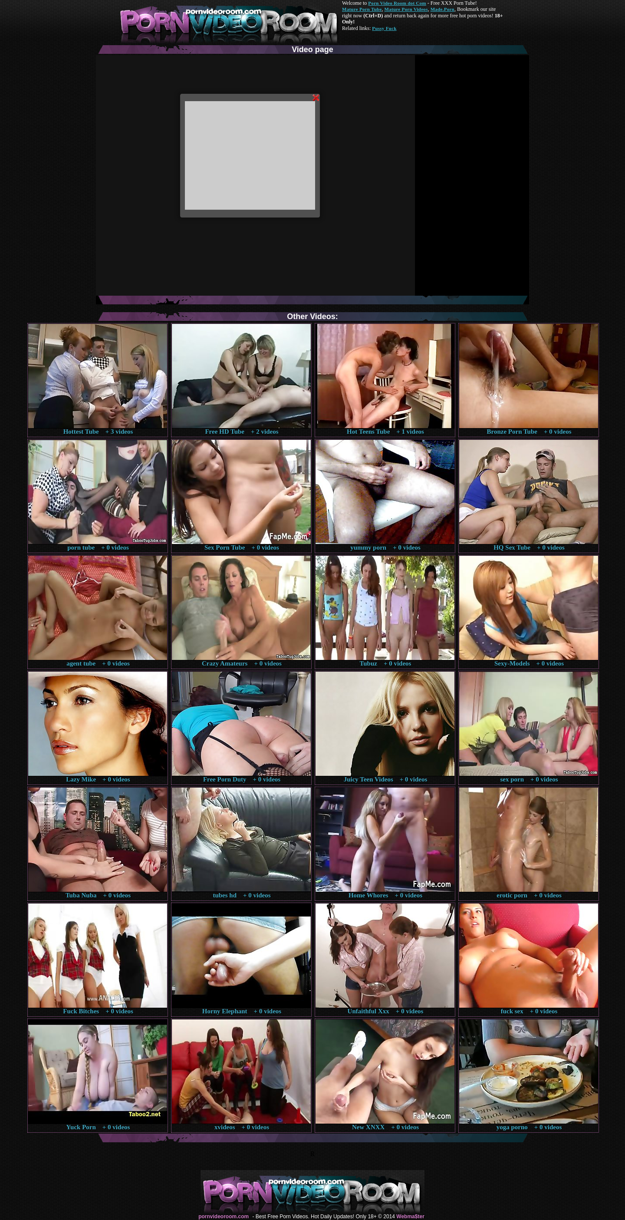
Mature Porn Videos (406, 9)
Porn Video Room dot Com (397, 3)
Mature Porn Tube (362, 9)
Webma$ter (410, 1216)
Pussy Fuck (384, 28)
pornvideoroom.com (223, 1216)
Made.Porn (442, 9)
